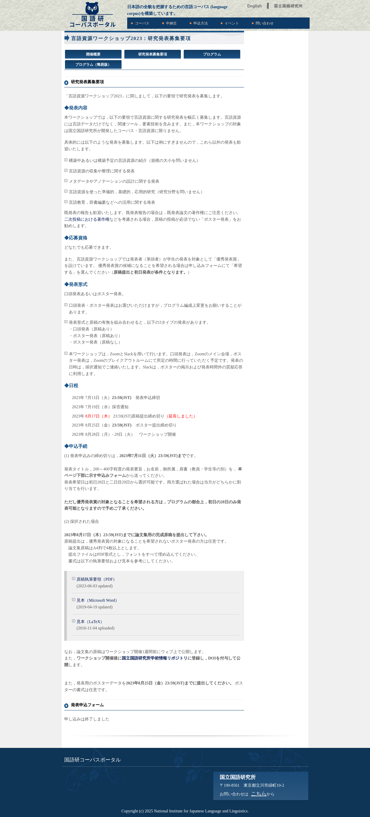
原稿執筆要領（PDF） (97, 579)
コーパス (142, 23)
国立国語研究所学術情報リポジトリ (155, 658)
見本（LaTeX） (90, 621)
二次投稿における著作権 (86, 219)
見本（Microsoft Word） (98, 600)
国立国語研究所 (289, 4)
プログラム (212, 54)
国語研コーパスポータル (92, 14)
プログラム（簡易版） (93, 65)
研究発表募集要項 (152, 54)
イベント (232, 23)
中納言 (171, 23)
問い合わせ (265, 23)
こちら (258, 793)
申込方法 (200, 23)
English (255, 4)
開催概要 (93, 54)
